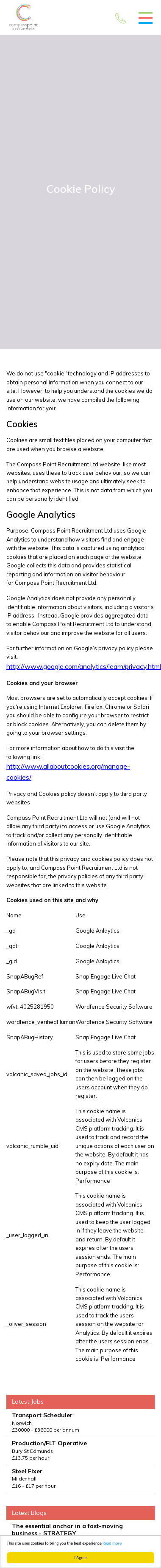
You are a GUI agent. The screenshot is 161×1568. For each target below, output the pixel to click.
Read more (112, 1543)
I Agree (81, 1557)
